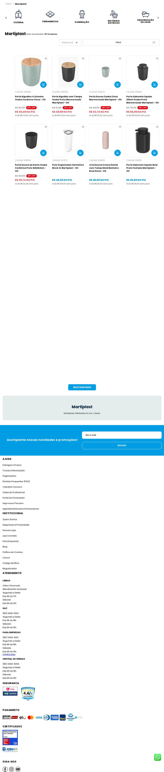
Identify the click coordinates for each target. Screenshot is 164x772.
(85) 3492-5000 (11, 660)
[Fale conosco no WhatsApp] (157, 757)
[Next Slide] (158, 18)
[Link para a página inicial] (8, 4)
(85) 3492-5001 (10, 610)
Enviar (122, 442)
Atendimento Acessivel (14, 586)
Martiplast (20, 4)
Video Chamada (11, 582)
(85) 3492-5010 (10, 634)
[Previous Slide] (6, 18)
